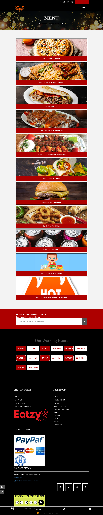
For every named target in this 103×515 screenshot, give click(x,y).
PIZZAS (56, 397)
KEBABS (56, 403)
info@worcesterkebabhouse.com (26, 481)
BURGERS (57, 415)
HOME (17, 397)
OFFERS (38, 511)
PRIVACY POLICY (20, 403)
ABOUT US (18, 400)
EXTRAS (56, 419)
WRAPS (56, 412)
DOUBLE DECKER (59, 400)
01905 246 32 (19, 478)
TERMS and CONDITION (23, 406)
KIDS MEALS (58, 425)
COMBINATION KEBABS (61, 409)
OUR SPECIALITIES (60, 406)
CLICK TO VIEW (51, 59)
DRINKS (56, 422)
